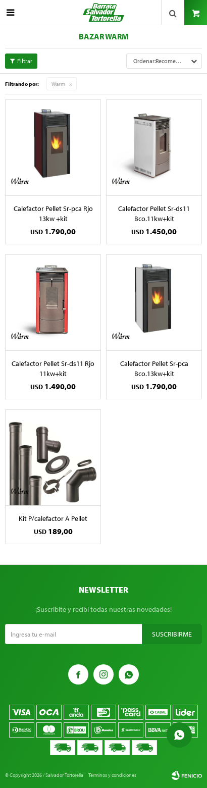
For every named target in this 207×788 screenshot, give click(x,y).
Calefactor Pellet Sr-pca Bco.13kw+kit (154, 368)
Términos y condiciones (112, 775)
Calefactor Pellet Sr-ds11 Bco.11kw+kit (154, 213)
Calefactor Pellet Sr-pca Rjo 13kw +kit (53, 213)
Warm (58, 83)
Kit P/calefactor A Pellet (53, 518)
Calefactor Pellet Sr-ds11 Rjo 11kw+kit (53, 368)
